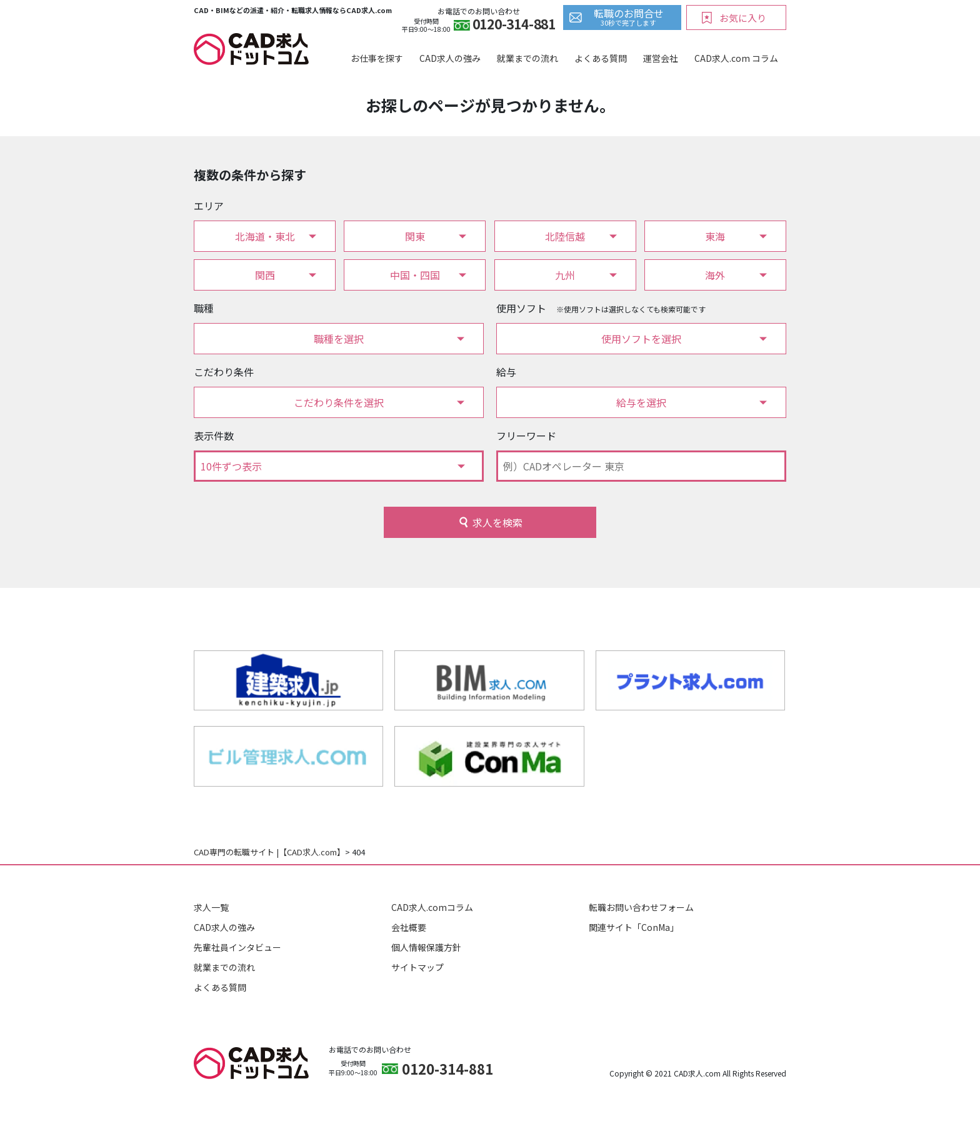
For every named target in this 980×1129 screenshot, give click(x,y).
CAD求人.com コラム (736, 58)
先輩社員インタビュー (237, 947)
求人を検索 (497, 522)
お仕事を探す (377, 58)
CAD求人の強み (450, 58)
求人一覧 (211, 907)
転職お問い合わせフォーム (641, 907)
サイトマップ (417, 967)
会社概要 (408, 927)
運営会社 (660, 58)
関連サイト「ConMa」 (634, 927)
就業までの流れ (527, 58)
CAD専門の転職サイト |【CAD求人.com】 (269, 852)
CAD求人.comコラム (432, 907)
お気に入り (742, 17)
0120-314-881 (514, 25)
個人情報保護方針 (426, 947)
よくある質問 (600, 58)
